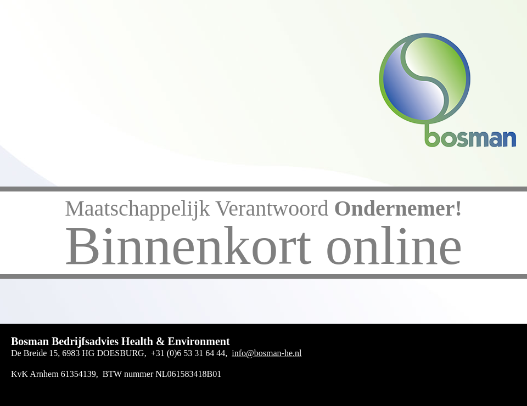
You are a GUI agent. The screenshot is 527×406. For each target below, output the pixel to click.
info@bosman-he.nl (266, 353)
